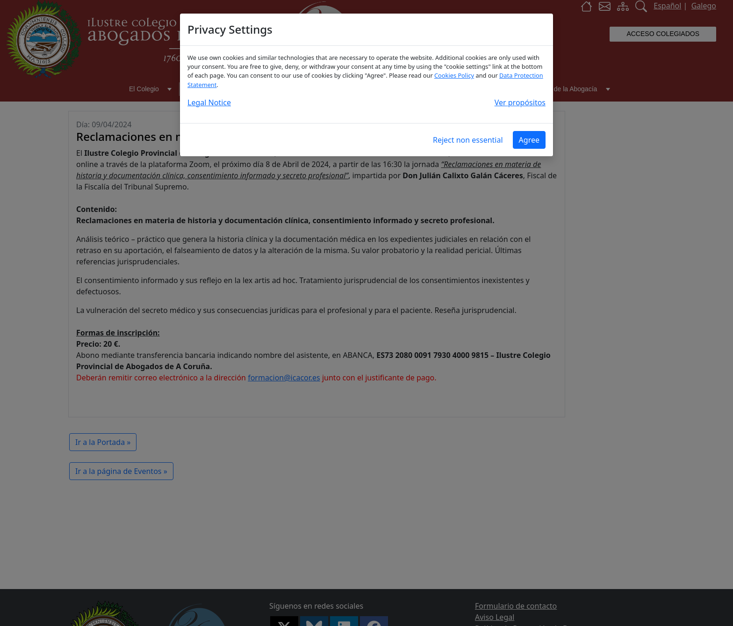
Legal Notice (209, 102)
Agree (529, 140)
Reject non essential (468, 140)
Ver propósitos (520, 102)
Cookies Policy (454, 75)
